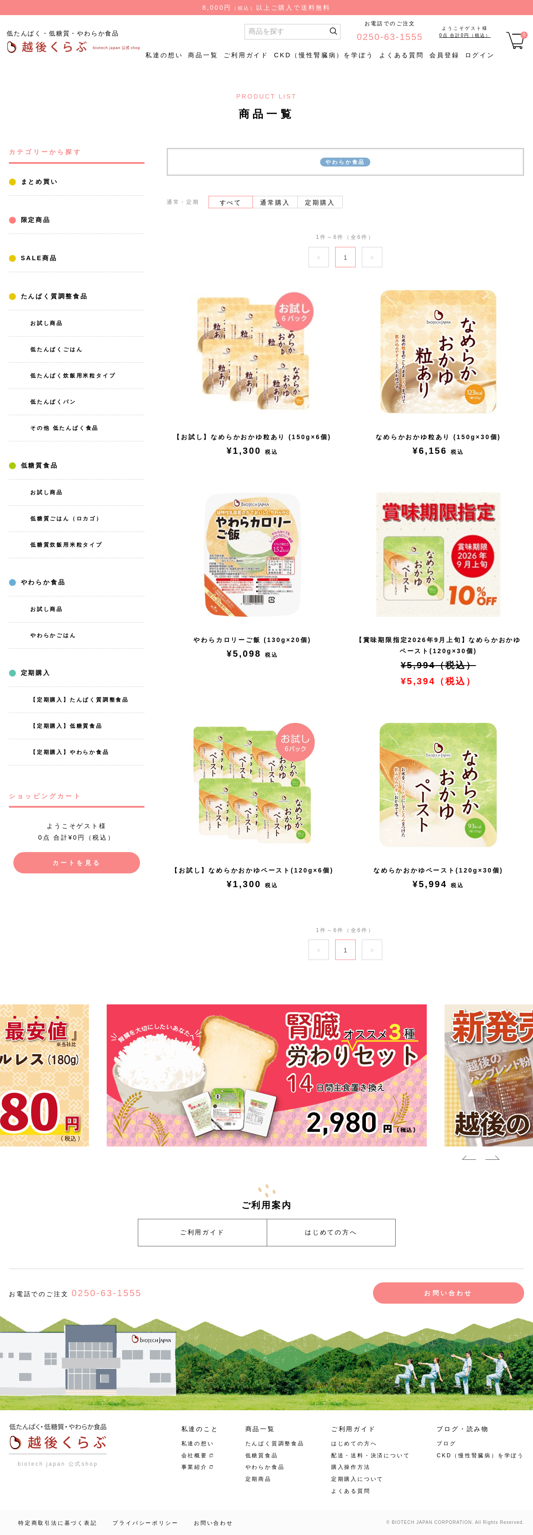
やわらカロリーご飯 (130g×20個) (252, 639)
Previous (469, 1159)
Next (492, 1159)
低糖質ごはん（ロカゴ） (66, 519)
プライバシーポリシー (145, 1523)
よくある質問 (401, 55)
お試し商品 (46, 323)
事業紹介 (194, 1467)
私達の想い (164, 55)
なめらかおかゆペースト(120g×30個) (438, 870)
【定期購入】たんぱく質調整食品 (79, 700)
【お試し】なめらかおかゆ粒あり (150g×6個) (252, 436)
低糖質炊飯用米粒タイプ (66, 545)
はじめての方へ (331, 1232)
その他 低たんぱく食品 (64, 428)
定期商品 (258, 1479)
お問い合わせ (448, 1293)
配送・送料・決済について (370, 1455)
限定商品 (34, 219)
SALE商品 (37, 258)
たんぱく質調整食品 (53, 296)
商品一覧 (203, 55)
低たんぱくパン (53, 402)
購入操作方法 (351, 1467)
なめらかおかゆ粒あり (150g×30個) (438, 436)
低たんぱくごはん (56, 349)
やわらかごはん (53, 635)
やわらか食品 (42, 582)
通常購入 (275, 202)
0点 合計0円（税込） (465, 35)
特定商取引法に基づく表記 (57, 1523)
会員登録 (444, 55)
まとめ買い (38, 181)
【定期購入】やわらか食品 (69, 752)
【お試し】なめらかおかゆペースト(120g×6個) (252, 870)
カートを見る (76, 862)
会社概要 (194, 1455)
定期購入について (357, 1479)
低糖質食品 (38, 465)
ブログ (446, 1443)
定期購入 (34, 672)
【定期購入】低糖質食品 (66, 726)
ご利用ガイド (246, 55)
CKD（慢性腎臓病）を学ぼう (324, 55)
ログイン (480, 55)
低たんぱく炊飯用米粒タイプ (73, 376)
